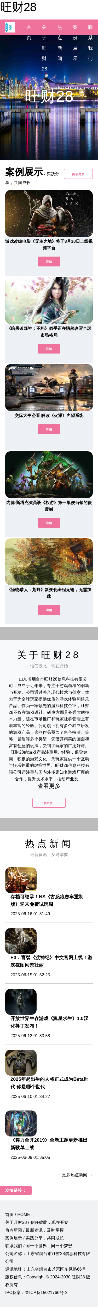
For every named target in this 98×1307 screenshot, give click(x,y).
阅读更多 (78, 174)
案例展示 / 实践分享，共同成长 (34, 1238)
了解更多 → (49, 803)
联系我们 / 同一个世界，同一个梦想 (38, 1246)
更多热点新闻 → (77, 1175)
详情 (49, 261)
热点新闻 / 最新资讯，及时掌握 (34, 1230)
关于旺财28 (44, 48)
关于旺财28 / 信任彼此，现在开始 (36, 1222)
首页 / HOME (17, 1214)
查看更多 (49, 786)
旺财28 (18, 7)
